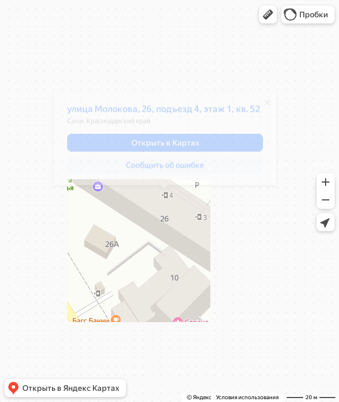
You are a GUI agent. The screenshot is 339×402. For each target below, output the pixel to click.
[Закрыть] (266, 106)
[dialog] (164, 143)
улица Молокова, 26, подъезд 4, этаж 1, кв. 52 (162, 113)
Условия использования (247, 397)
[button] (268, 14)
